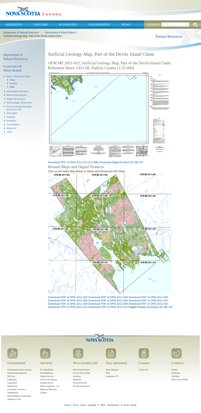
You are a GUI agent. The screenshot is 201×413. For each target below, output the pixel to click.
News (126, 24)
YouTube (175, 376)
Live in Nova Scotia (81, 373)
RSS (108, 373)
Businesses (68, 24)
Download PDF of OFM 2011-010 (148, 303)
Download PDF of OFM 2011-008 (68, 303)
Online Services (47, 376)
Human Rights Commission (19, 396)
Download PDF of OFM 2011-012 (108, 307)
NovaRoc (11, 120)
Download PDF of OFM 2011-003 (108, 297)
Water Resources (16, 98)
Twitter (174, 370)
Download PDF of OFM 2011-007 (148, 300)
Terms (75, 405)
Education (12, 113)
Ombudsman (12, 393)
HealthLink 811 (47, 383)
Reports (13, 83)
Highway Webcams (48, 389)
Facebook (175, 373)
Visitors (41, 24)
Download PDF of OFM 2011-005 (68, 300)
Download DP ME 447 (160, 307)
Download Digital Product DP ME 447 (121, 162)
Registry (11, 116)
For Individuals (46, 370)
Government (99, 24)
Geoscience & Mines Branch (60, 32)
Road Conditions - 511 (49, 386)
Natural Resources (169, 36)
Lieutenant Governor (16, 389)
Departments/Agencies (17, 373)
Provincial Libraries (81, 386)
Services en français (48, 379)
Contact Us (143, 370)
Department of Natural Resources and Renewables (22, 32)
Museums (77, 379)
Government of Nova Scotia (19, 370)
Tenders (43, 393)
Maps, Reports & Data (18, 76)
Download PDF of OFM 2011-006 (108, 300)
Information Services (18, 91)
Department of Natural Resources (15, 57)
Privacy (67, 405)
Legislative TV (112, 376)
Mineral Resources (16, 95)
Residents (14, 24)
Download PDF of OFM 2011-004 (148, 297)
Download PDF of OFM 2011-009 (108, 303)
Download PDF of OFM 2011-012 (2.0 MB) (73, 162)
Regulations (12, 386)
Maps (12, 80)
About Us (11, 128)
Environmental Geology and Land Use (19, 108)
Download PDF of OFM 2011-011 (68, 307)
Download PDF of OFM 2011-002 (68, 297)
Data (12, 87)
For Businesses (46, 373)
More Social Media (179, 379)
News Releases (112, 370)
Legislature (12, 379)
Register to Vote (14, 399)
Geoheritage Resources (19, 102)
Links (9, 131)
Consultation (13, 124)
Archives (77, 376)
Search (153, 24)
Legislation (12, 383)
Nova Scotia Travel (81, 370)
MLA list (11, 376)
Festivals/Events (80, 383)
